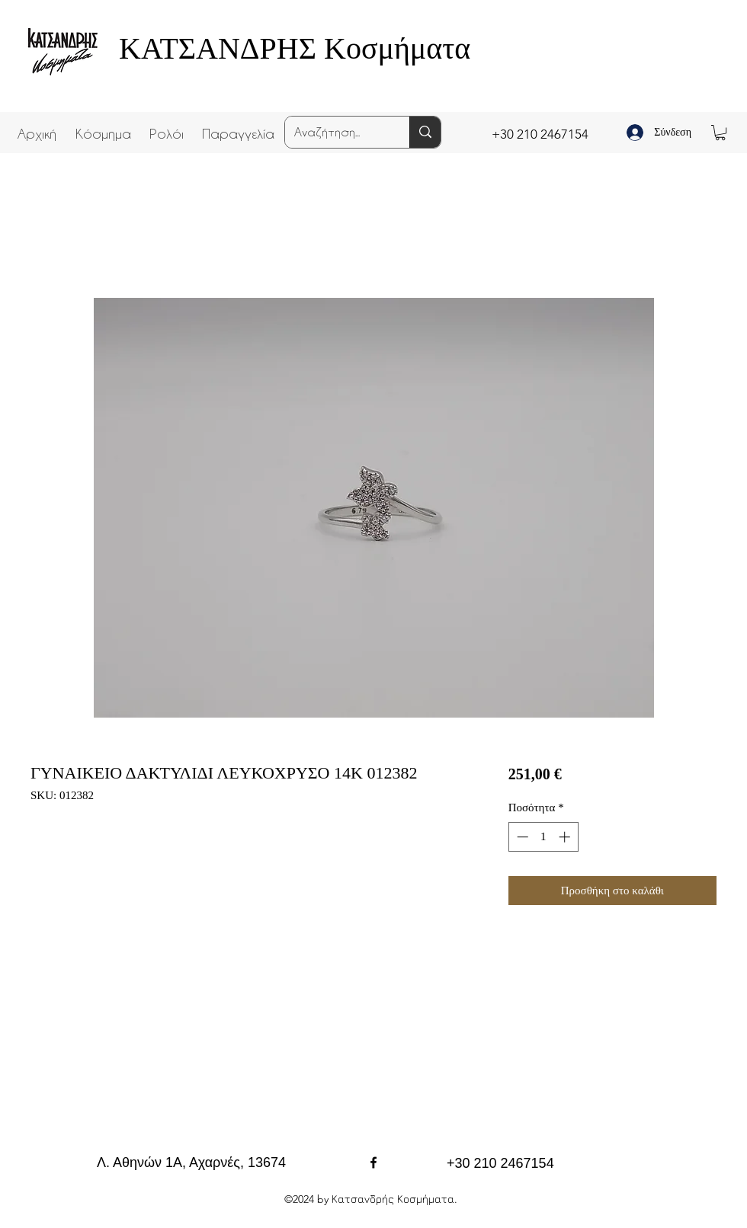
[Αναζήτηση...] (335, 132)
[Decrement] (521, 837)
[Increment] (566, 837)
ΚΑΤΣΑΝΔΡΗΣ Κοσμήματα (294, 48)
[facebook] (373, 1162)
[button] (103, 126)
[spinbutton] (543, 837)
